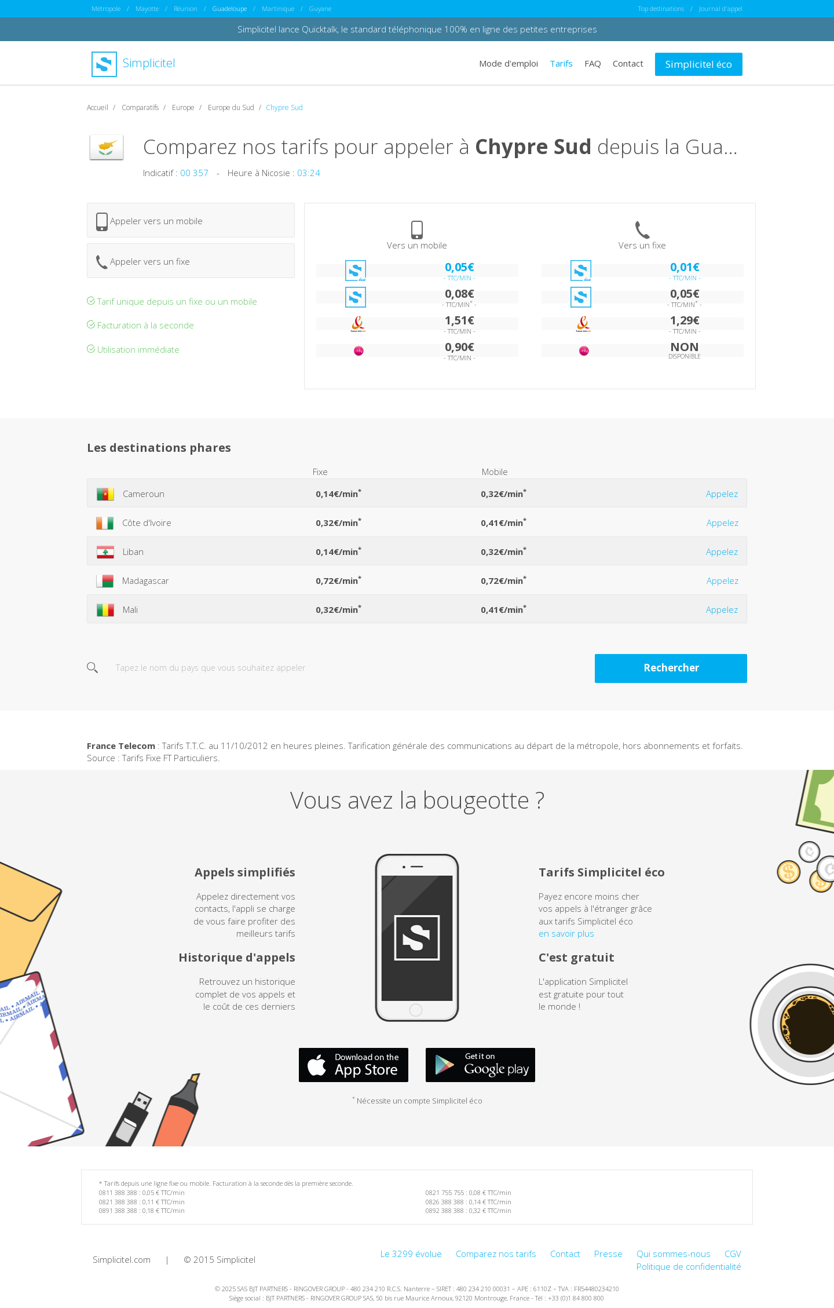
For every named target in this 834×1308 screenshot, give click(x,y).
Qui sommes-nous (674, 1253)
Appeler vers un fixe (143, 262)
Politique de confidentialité (689, 1266)
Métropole (106, 8)
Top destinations (661, 8)
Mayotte (147, 8)
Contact (628, 62)
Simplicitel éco (698, 63)
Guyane (320, 8)
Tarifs (561, 62)
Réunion (185, 8)
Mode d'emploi (508, 62)
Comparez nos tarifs (496, 1253)
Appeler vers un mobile (149, 221)
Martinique (278, 8)
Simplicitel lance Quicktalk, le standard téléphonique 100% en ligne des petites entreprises (417, 29)
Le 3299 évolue (411, 1253)
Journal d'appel (720, 8)
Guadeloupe (230, 8)
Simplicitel (133, 63)
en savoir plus (566, 932)
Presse (608, 1253)
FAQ (592, 62)
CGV (733, 1253)
